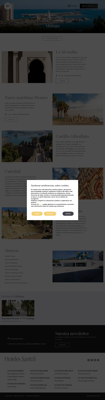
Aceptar (37, 214)
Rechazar (50, 214)
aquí (40, 204)
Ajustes (68, 214)
